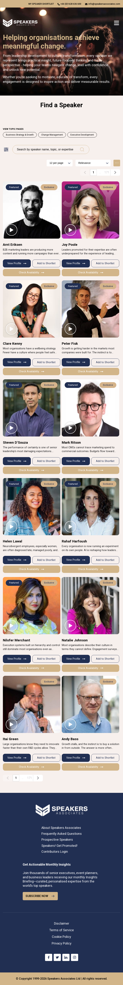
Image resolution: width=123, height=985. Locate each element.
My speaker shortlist (41, 4)
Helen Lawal (12, 541)
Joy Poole (69, 244)
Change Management (52, 135)
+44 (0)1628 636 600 (71, 4)
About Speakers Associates (61, 828)
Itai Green (10, 739)
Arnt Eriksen (12, 244)
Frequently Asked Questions (61, 834)
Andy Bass (70, 739)
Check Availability (31, 272)
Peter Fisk (70, 343)
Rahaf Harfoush (74, 541)
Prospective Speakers (57, 839)
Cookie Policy (61, 937)
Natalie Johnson (75, 640)
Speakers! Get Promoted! (59, 846)
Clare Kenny (12, 343)
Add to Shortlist (46, 263)
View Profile (16, 263)
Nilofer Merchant (16, 640)
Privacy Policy (61, 943)
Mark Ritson (71, 442)
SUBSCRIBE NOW (40, 896)
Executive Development (82, 135)
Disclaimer (61, 923)
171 (106, 172)
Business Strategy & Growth (20, 135)
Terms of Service (61, 930)
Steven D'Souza (15, 442)
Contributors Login (54, 851)
